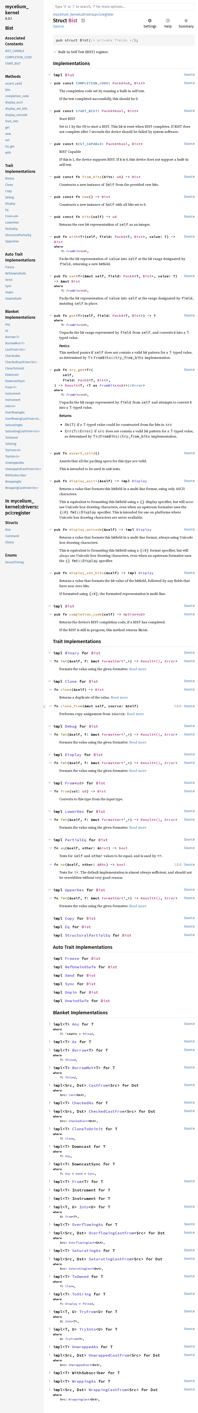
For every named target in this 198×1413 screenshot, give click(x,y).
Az (74, 1041)
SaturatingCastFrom (110, 1258)
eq (63, 848)
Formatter (111, 661)
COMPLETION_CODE (92, 83)
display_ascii (83, 481)
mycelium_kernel (66, 14)
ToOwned (80, 1276)
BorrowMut (82, 1067)
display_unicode (85, 529)
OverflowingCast (82, 1243)
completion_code (85, 614)
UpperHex (74, 889)
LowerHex (74, 811)
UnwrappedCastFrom (109, 1355)
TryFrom (87, 1311)
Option (129, 614)
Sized (88, 1034)
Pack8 (118, 83)
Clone (71, 681)
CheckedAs (82, 1102)
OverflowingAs (87, 1224)
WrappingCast (79, 1399)
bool (119, 111)
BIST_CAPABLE (89, 144)
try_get (76, 370)
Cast (72, 1095)
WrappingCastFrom (108, 1389)
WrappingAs (84, 1381)
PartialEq (75, 839)
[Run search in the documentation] (124, 6)
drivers (87, 14)
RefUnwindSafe (80, 966)
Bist (69, 74)
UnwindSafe (77, 1000)
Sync (69, 983)
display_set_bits (86, 573)
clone (66, 689)
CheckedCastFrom (106, 1111)
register (107, 14)
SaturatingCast (81, 1269)
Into (84, 1206)
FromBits (73, 251)
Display (139, 481)
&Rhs (101, 864)
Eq (67, 926)
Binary (72, 652)
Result (71, 385)
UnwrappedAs (85, 1346)
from (65, 791)
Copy (69, 918)
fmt (64, 661)
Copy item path (83, 20)
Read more (137, 668)
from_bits (92, 177)
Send (69, 975)
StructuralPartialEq (87, 935)
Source (58, 26)
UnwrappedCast (80, 1365)
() (158, 661)
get (72, 315)
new (85, 196)
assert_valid (82, 453)
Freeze (72, 958)
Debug (71, 726)
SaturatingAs (86, 1250)
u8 (128, 83)
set (72, 276)
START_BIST (86, 111)
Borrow (79, 1050)
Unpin (71, 992)
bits (86, 216)
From (69, 783)
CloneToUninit (87, 1128)
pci (97, 14)
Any (75, 1024)
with (73, 236)
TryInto (87, 1329)
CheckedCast (78, 1121)
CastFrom (98, 1085)
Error (137, 385)
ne (63, 864)
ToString (81, 1294)
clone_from (71, 706)
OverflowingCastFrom (111, 1232)
